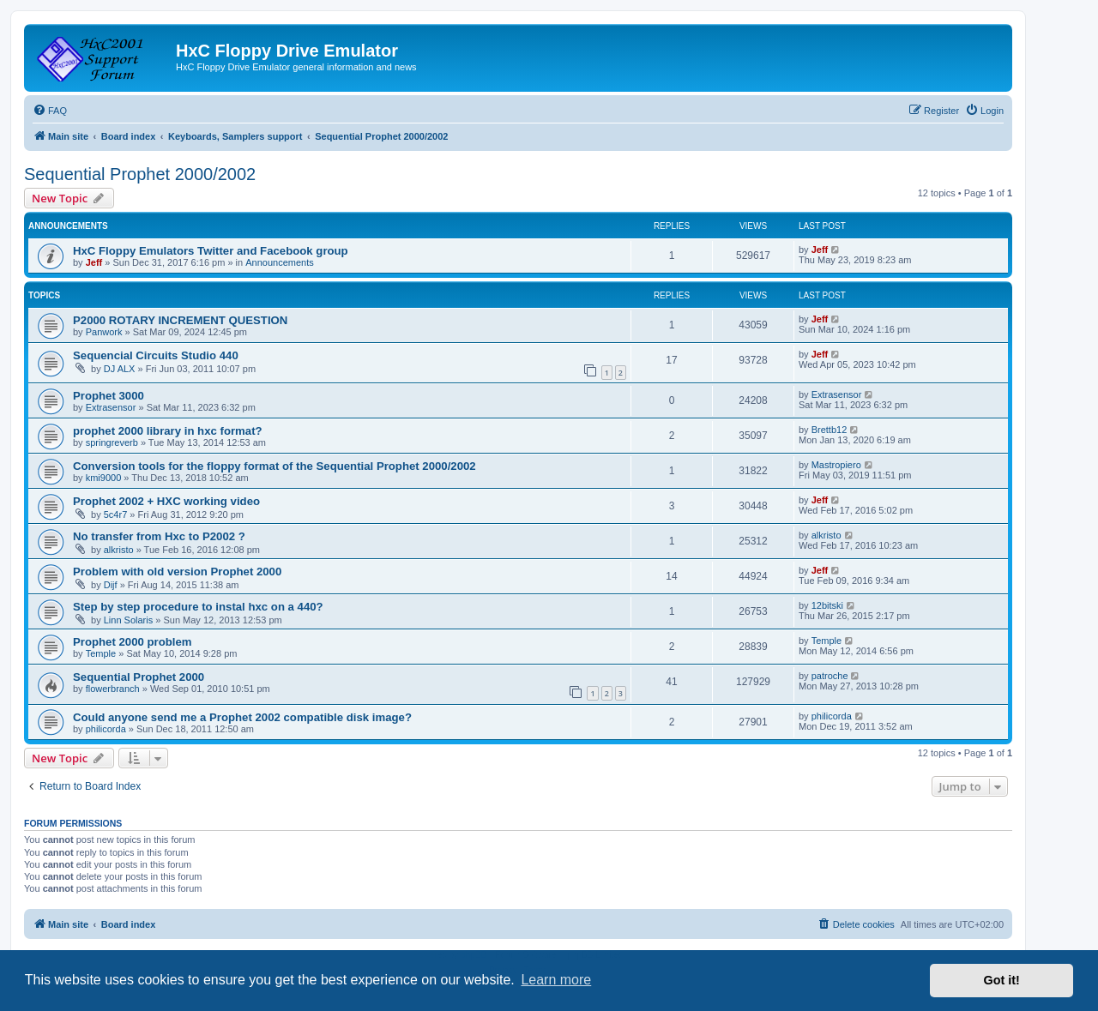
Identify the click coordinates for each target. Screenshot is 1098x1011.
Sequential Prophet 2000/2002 (140, 174)
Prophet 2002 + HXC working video (166, 501)
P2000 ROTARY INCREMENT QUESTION (180, 320)
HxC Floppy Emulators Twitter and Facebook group (210, 250)
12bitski (827, 605)
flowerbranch (113, 688)
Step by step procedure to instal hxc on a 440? (198, 606)
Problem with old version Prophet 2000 (177, 571)
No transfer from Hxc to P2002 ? (159, 536)
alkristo (119, 550)
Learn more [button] (556, 979)
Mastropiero (836, 465)
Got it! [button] (1002, 980)
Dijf (111, 585)
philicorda (106, 729)
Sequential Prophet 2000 (138, 677)
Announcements (279, 262)
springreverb (112, 442)
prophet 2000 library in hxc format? (167, 430)
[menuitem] (50, 110)
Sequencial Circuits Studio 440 (155, 355)
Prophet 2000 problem (132, 641)
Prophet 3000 (108, 395)
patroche (829, 676)
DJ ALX (120, 369)
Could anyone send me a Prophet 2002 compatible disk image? (242, 717)
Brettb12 (829, 429)
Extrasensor (111, 407)
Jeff (94, 262)
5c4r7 (116, 514)
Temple (101, 653)
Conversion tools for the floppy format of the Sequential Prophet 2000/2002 (274, 466)
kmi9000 (104, 477)
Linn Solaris (128, 620)
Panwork (104, 332)
